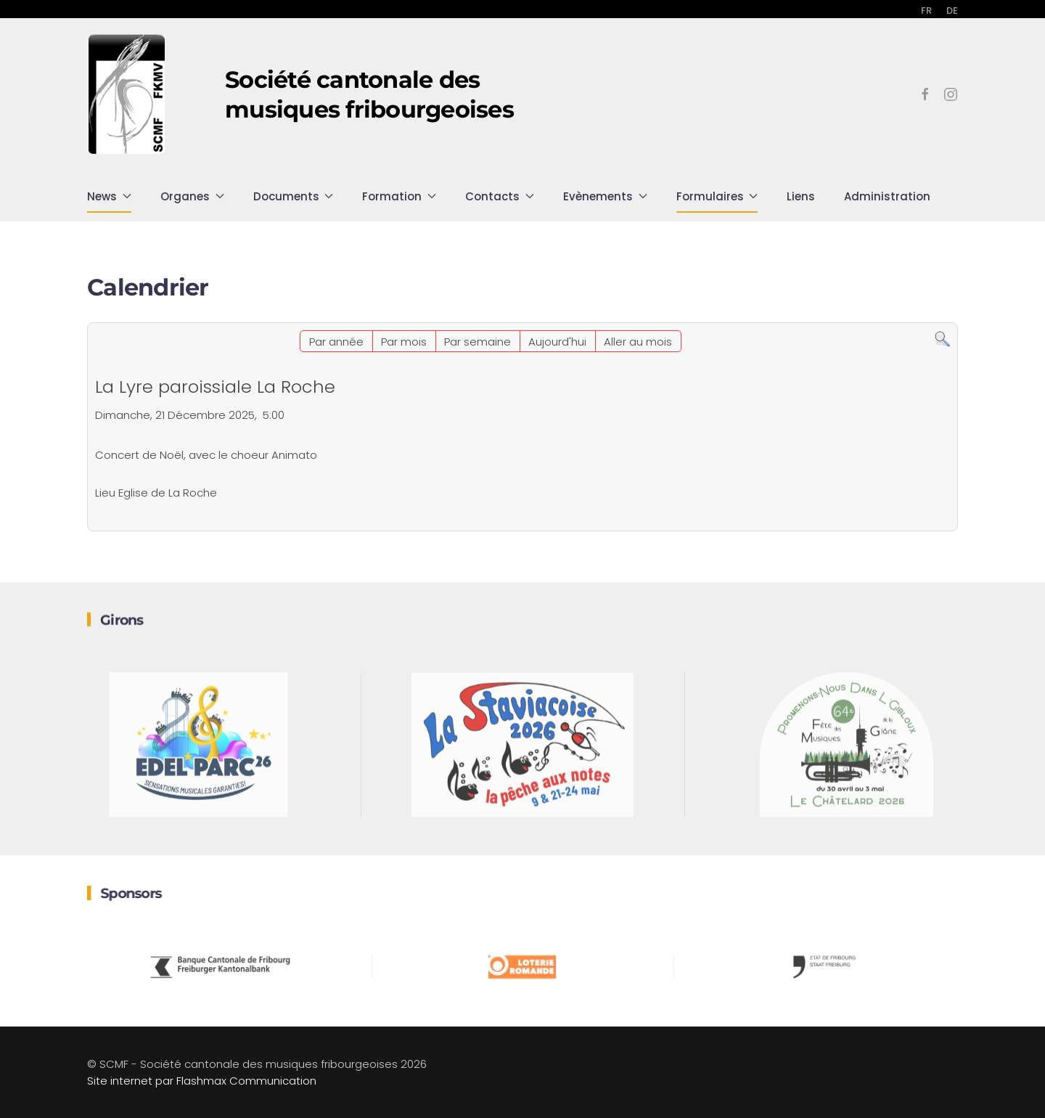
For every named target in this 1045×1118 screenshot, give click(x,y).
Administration (887, 196)
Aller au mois (638, 341)
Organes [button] (192, 196)
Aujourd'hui (557, 341)
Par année (336, 341)
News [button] (109, 196)
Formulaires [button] (717, 196)
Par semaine (477, 341)
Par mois (404, 341)
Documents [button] (293, 196)
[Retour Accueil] (127, 94)
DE (952, 10)
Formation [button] (399, 196)
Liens (801, 196)
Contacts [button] (499, 196)
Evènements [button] (605, 196)
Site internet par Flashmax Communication (201, 1080)
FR (926, 10)
